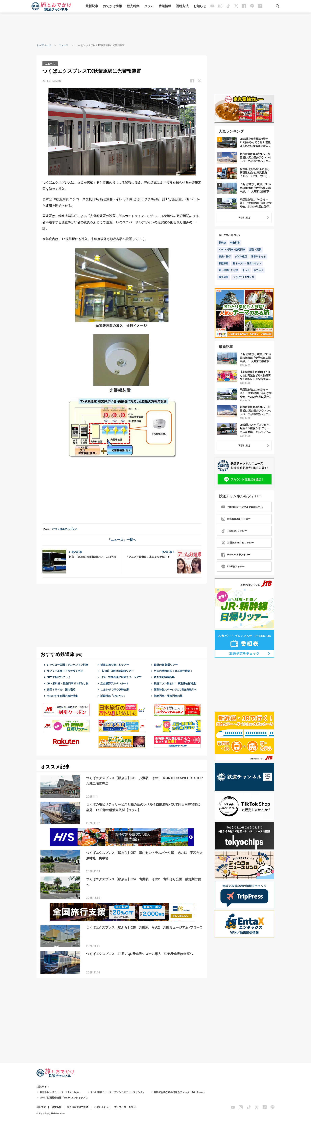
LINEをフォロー (233, 567)
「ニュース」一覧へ (122, 539)
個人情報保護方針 (76, 1107)
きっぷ (245, 270)
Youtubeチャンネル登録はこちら (242, 507)
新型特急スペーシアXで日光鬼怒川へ (175, 689)
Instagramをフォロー (236, 519)
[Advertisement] (155, 28)
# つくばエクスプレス (65, 528)
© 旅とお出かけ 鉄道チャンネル (50, 1113)
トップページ (43, 45)
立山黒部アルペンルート (114, 683)
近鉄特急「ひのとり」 (113, 695)
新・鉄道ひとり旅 (228, 270)
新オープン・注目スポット (247, 263)
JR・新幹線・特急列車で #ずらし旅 (67, 683)
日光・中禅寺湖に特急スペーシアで (121, 676)
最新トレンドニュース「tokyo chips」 (61, 1092)
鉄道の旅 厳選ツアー (166, 664)
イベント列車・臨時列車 (232, 249)
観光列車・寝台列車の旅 (168, 695)
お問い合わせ (101, 1107)
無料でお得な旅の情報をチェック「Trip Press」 (180, 1092)
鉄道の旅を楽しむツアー (114, 664)
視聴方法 (182, 6)
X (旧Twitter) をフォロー (237, 543)
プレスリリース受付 (125, 1107)
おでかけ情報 (112, 6)
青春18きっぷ (258, 256)
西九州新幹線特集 (164, 676)
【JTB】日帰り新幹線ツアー (117, 670)
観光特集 (133, 6)
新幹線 (222, 242)
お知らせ (199, 6)
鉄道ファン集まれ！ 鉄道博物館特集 (175, 683)
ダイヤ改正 (241, 256)
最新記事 (91, 6)
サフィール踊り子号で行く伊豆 (65, 670)
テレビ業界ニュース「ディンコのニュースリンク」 (117, 1092)
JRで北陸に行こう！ (59, 676)
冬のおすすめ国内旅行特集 (62, 695)
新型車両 (223, 263)
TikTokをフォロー (234, 531)
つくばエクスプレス (243, 277)
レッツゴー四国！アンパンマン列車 (67, 664)
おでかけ (258, 270)
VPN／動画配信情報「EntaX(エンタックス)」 (64, 1097)
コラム (149, 6)
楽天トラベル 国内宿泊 (61, 689)
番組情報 (164, 6)
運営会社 (56, 1107)
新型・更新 (255, 249)
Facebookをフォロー (235, 555)
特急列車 (235, 242)
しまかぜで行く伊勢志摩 (114, 689)
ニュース (63, 45)
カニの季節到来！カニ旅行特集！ (173, 670)
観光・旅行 (225, 256)
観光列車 (223, 277)
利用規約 (41, 1107)
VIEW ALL (244, 217)
